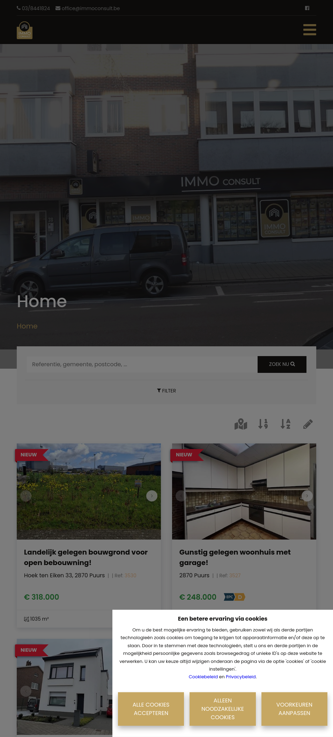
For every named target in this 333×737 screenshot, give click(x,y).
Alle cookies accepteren (151, 709)
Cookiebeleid (203, 677)
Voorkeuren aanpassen (294, 709)
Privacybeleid (241, 677)
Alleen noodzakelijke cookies (222, 708)
